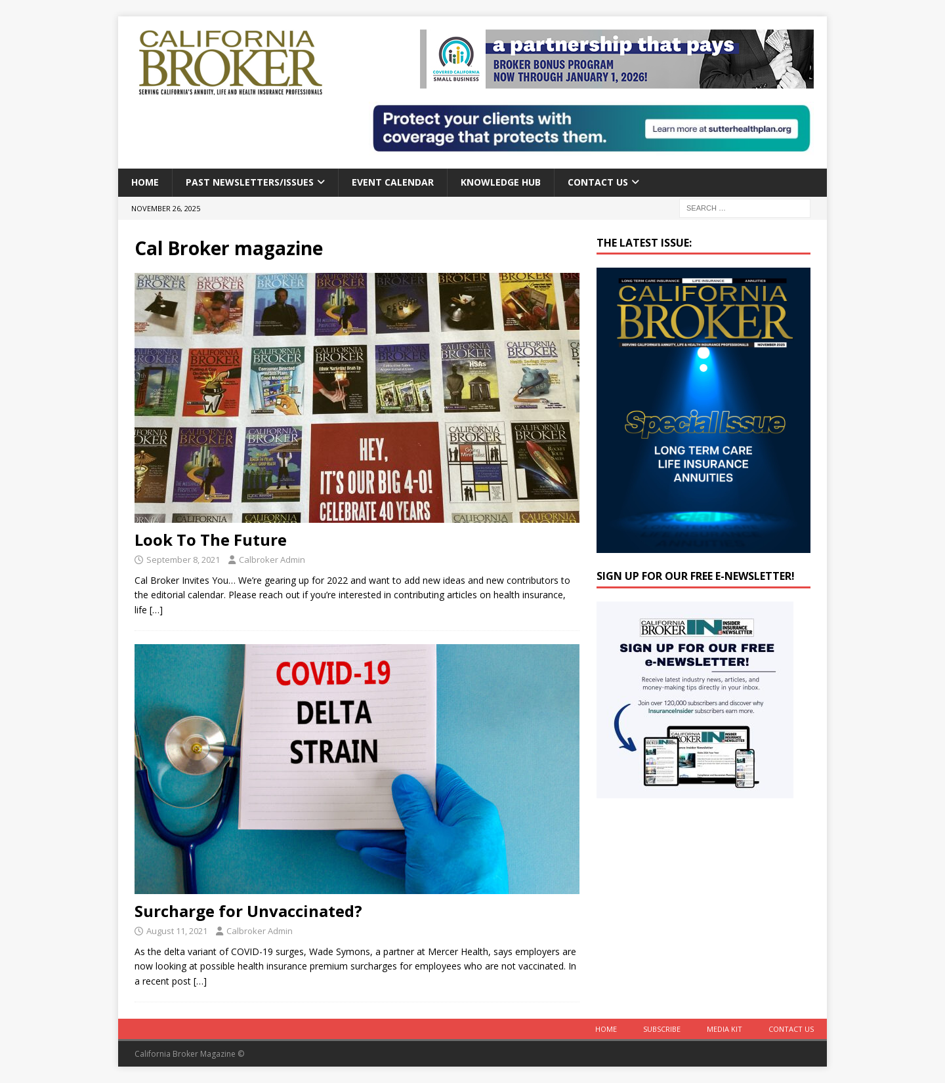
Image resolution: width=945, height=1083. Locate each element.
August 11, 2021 (176, 931)
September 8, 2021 (183, 559)
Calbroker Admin (272, 559)
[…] (156, 609)
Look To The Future (211, 539)
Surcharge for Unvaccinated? (248, 911)
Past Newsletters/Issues (250, 182)
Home (145, 182)
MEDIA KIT (724, 1029)
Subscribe (662, 1029)
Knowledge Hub (501, 182)
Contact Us (598, 182)
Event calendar (393, 182)
